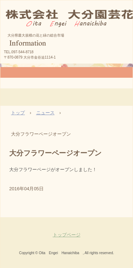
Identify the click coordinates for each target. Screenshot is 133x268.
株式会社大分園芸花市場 (65, 37)
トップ (18, 112)
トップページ (67, 234)
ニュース (45, 112)
